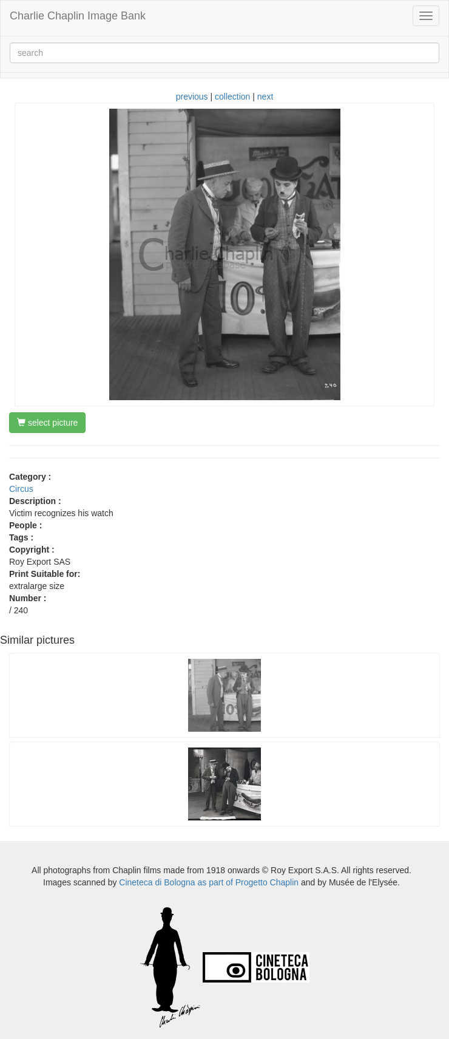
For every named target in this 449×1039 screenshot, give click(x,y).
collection (232, 96)
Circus (21, 489)
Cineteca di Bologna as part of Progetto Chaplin (209, 882)
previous (192, 96)
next (265, 96)
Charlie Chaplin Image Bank (78, 16)
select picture (47, 423)
